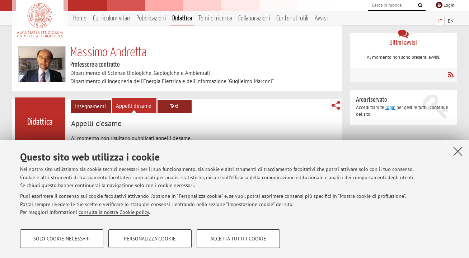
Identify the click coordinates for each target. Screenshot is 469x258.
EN (451, 21)
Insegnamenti (90, 106)
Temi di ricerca (215, 18)
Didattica (182, 18)
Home (79, 18)
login (390, 107)
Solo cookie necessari (61, 238)
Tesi (174, 106)
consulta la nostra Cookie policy (114, 212)
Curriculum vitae (111, 18)
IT (440, 21)
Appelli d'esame (133, 105)
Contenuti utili (292, 18)
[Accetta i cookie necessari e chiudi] (458, 151)
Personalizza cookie (150, 238)
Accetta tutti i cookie (238, 238)
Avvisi (321, 18)
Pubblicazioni (151, 18)
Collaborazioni (254, 18)
